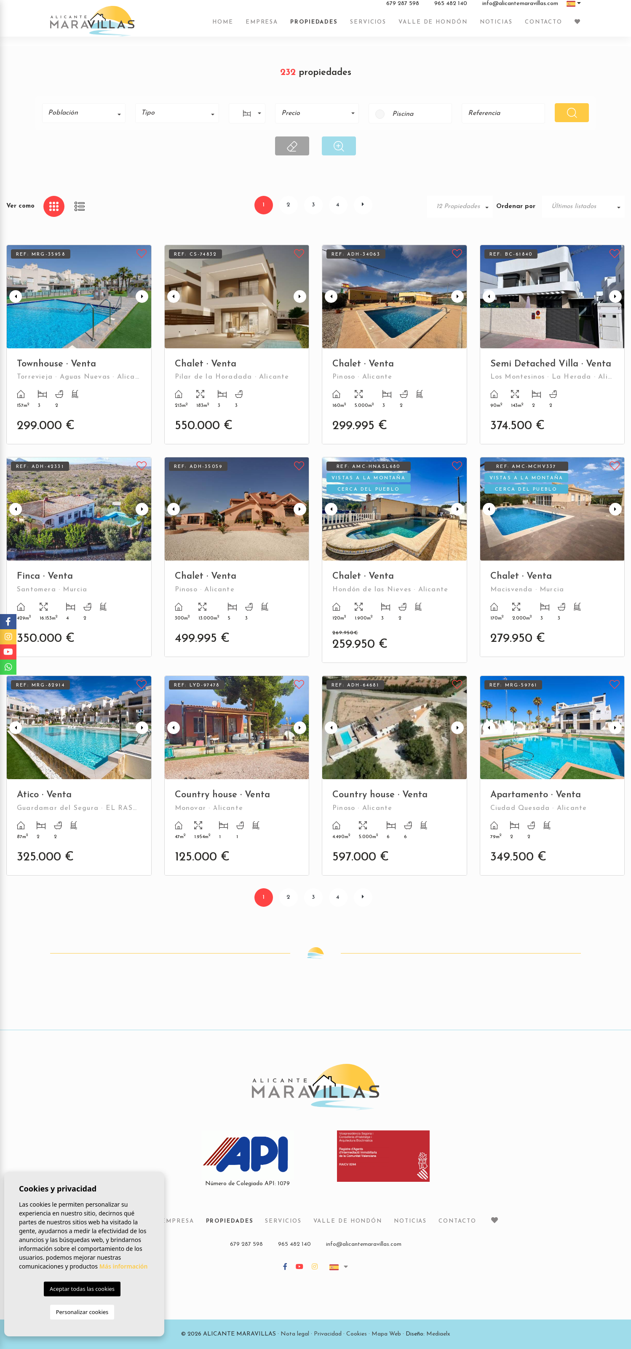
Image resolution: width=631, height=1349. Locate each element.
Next (143, 296)
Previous (15, 296)
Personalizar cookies (82, 1312)
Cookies (356, 1334)
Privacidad (328, 1334)
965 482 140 (450, 8)
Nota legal (295, 1334)
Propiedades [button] (314, 26)
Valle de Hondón (433, 26)
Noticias (496, 26)
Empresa (262, 26)
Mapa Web (386, 1334)
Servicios (368, 26)
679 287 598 (402, 8)
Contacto (543, 26)
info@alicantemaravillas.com (520, 8)
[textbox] (86, 112)
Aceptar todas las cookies (82, 1289)
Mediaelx (438, 1334)
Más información (123, 1266)
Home (222, 26)
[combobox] (84, 113)
